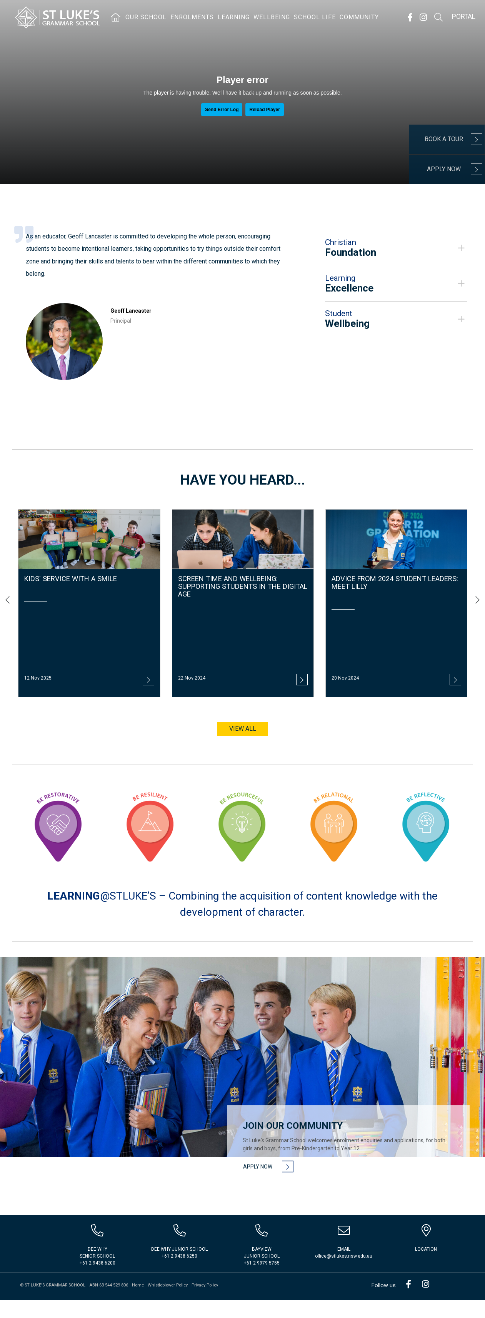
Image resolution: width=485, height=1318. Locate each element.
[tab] (396, 251)
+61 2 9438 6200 (97, 1281)
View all (242, 719)
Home (138, 1303)
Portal (463, 16)
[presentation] (7, 591)
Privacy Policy (205, 1303)
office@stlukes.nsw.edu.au (343, 1274)
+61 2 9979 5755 (262, 1281)
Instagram (423, 17)
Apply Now (444, 169)
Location (426, 1267)
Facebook (410, 17)
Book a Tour (444, 139)
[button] (396, 251)
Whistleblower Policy (168, 1303)
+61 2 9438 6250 (179, 1274)
